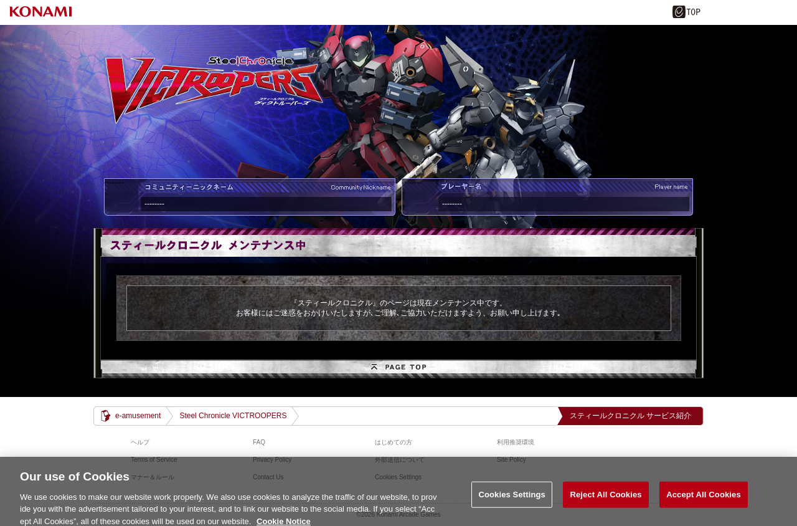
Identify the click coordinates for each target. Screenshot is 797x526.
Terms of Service (154, 459)
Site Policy (511, 459)
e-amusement (138, 415)
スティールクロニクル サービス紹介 (630, 415)
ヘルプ (140, 442)
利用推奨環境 (515, 442)
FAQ (259, 442)
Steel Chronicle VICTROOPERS (232, 415)
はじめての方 (393, 442)
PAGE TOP (398, 369)
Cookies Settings (511, 499)
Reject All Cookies (605, 499)
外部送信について (400, 459)
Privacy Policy (272, 459)
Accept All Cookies (703, 499)
